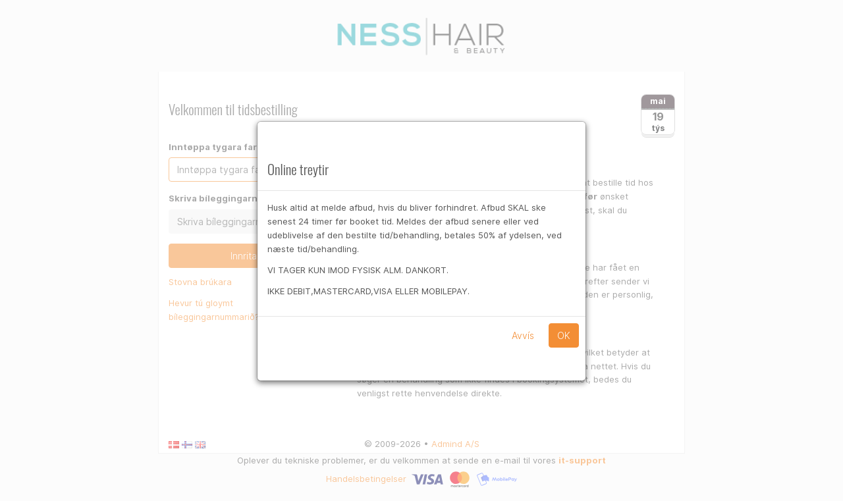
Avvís (523, 335)
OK (563, 335)
